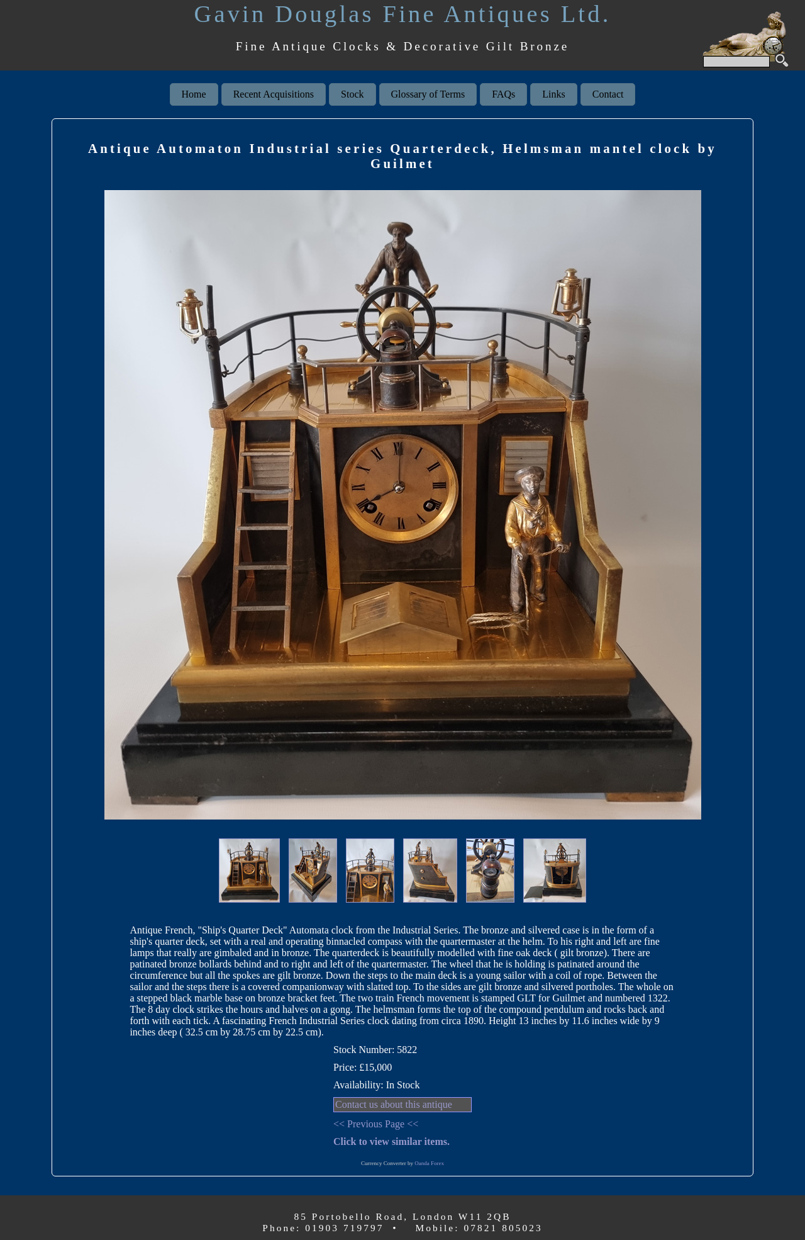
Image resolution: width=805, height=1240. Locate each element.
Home (194, 94)
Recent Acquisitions (273, 94)
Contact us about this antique (393, 1104)
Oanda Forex (429, 1163)
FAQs (503, 94)
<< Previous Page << (375, 1124)
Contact (608, 94)
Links (553, 94)
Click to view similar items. (391, 1141)
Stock (352, 94)
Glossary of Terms (428, 94)
